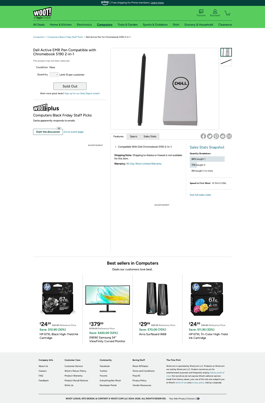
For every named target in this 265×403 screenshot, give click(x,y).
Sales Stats (150, 136)
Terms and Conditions (143, 371)
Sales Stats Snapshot (207, 147)
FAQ (41, 375)
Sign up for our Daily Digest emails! (82, 93)
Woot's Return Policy (75, 371)
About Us (43, 366)
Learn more (157, 2)
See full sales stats (200, 194)
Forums (201, 13)
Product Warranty (73, 375)
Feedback (44, 380)
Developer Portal (108, 385)
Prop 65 (136, 375)
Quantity (42, 74)
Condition (42, 67)
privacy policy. (198, 382)
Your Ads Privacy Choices (182, 398)
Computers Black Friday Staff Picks (65, 37)
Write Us (69, 385)
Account (215, 13)
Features (118, 136)
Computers (39, 37)
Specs (133, 136)
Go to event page (74, 131)
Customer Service (74, 366)
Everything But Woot (110, 380)
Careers (43, 371)
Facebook (105, 366)
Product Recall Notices (76, 380)
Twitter (103, 371)
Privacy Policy (139, 380)
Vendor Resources (141, 385)
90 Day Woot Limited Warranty (144, 163)
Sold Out (70, 86)
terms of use (181, 382)
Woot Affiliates (140, 366)
